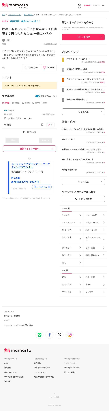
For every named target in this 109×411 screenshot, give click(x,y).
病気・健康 (66, 237)
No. (6, 110)
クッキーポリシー (40, 372)
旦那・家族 (66, 230)
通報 (3, 67)
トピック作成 (83, 37)
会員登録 (87, 6)
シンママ (89, 292)
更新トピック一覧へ (29, 149)
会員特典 (7, 368)
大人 (64, 263)
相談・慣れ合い (92, 255)
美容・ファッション (93, 238)
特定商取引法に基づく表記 (44, 377)
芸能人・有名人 (92, 222)
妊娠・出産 (90, 277)
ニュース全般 (91, 215)
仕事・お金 (90, 248)
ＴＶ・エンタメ (68, 222)
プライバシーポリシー (42, 368)
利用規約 (37, 363)
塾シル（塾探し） (70, 372)
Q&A (6, 363)
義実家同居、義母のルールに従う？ (25, 21)
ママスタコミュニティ (72, 368)
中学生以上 (66, 292)
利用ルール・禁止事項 (12, 316)
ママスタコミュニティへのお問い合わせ (18, 325)
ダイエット (66, 248)
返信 (9, 125)
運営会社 (7, 381)
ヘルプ (6, 320)
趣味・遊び (66, 255)
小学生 (88, 284)
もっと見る (83, 112)
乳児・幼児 (66, 284)
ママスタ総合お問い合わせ (14, 377)
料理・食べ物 (91, 230)
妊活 (64, 277)
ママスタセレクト (70, 363)
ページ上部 (54, 397)
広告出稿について (10, 372)
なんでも (65, 215)
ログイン (96, 6)
